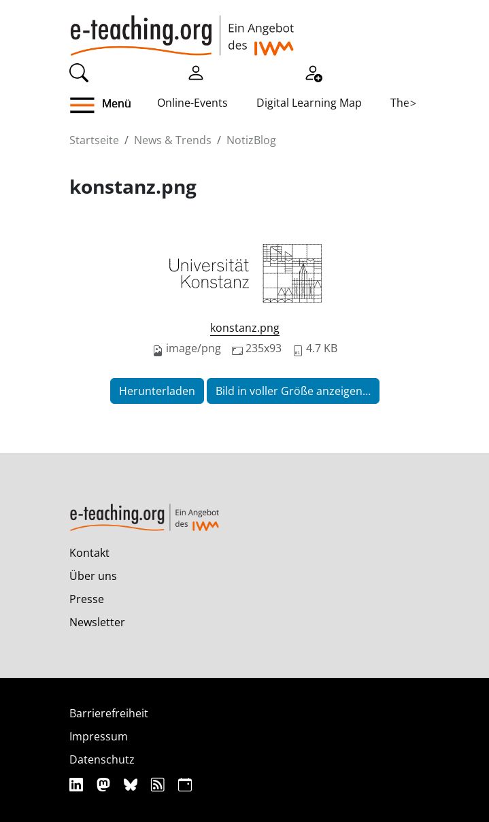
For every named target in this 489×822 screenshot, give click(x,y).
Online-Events (192, 102)
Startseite (94, 140)
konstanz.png (245, 327)
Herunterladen (157, 390)
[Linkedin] (77, 784)
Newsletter (97, 622)
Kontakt (89, 552)
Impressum (98, 736)
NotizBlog (251, 140)
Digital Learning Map (309, 102)
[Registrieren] (312, 71)
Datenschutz (102, 759)
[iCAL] (185, 784)
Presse (86, 599)
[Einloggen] (195, 71)
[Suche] (78, 71)
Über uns (93, 575)
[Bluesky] (132, 784)
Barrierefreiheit (108, 713)
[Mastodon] (105, 784)
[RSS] (159, 784)
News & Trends (173, 140)
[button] (113, 105)
